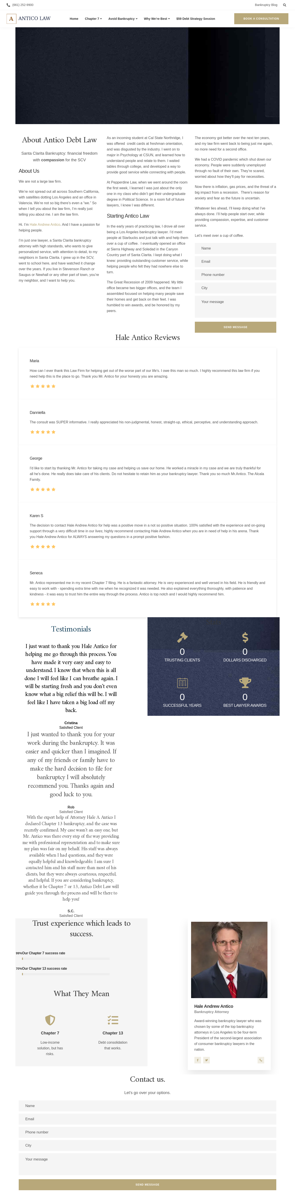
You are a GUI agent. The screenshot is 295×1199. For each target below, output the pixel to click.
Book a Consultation (261, 18)
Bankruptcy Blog (266, 5)
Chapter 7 (92, 18)
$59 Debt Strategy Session (195, 18)
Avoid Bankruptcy (121, 18)
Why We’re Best (155, 18)
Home (74, 18)
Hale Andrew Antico (45, 224)
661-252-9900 (261, 1060)
